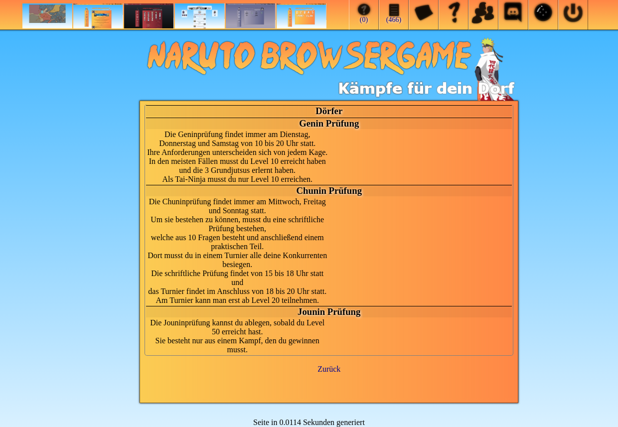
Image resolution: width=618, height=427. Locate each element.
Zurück (328, 369)
